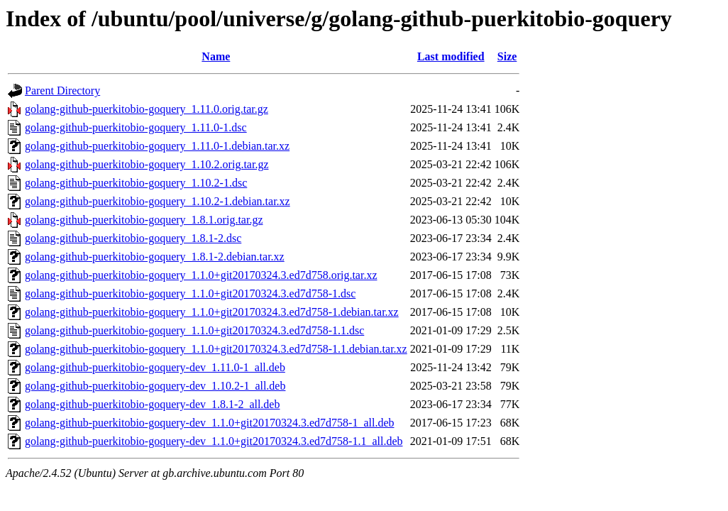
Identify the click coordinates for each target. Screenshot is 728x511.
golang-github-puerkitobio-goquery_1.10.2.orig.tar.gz (146, 164)
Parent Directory (62, 90)
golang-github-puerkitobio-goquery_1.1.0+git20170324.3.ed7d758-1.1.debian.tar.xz (216, 349)
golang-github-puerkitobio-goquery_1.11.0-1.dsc (136, 127)
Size (507, 56)
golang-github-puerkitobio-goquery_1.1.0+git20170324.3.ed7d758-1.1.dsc (194, 330)
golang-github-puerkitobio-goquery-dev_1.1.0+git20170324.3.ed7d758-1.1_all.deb (213, 441)
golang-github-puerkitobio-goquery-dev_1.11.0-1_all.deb (155, 367)
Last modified (451, 56)
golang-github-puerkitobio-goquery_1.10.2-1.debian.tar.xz (157, 201)
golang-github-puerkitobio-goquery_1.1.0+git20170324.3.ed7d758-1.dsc (190, 293)
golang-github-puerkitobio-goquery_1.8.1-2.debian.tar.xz (155, 257)
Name (216, 56)
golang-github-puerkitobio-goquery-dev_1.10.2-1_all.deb (155, 386)
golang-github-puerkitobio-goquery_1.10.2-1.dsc (136, 183)
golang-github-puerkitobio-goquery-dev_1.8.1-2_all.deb (152, 404)
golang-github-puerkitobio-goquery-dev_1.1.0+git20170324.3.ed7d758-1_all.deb (209, 423)
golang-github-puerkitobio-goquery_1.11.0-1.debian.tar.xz (157, 146)
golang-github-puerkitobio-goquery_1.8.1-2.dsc (133, 238)
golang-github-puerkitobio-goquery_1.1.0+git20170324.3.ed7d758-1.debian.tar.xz (212, 312)
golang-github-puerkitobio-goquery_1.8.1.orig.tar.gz (144, 220)
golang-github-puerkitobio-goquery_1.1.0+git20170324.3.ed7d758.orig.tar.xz (201, 275)
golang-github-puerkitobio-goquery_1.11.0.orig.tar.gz (146, 109)
